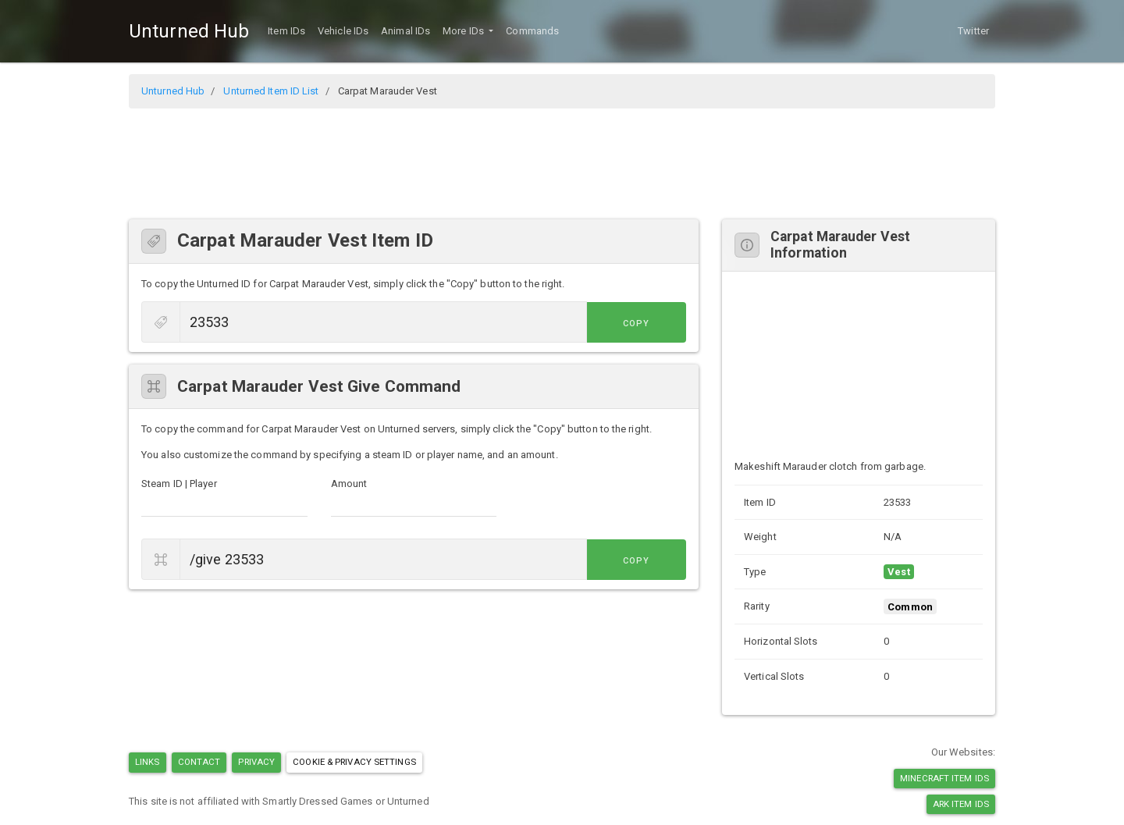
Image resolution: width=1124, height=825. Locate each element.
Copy (651, 323)
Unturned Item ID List (270, 91)
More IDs (464, 31)
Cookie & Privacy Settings (354, 761)
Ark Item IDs (961, 803)
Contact (199, 761)
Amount (349, 483)
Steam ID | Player (179, 483)
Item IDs (286, 31)
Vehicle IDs (343, 31)
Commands (532, 31)
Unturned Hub (189, 31)
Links (147, 761)
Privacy (256, 761)
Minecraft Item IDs (944, 778)
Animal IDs (405, 31)
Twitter (973, 31)
